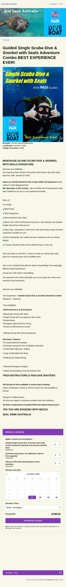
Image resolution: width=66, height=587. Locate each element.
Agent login (59, 580)
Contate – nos (11, 573)
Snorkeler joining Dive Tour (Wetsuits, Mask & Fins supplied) (26, 456)
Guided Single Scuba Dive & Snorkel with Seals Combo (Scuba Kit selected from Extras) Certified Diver (26, 446)
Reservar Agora (33, 521)
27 (32, 497)
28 (40, 497)
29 (48, 497)
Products (6, 40)
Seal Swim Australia (9, 4)
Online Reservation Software (35, 580)
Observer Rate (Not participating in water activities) (26, 464)
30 (56, 497)
